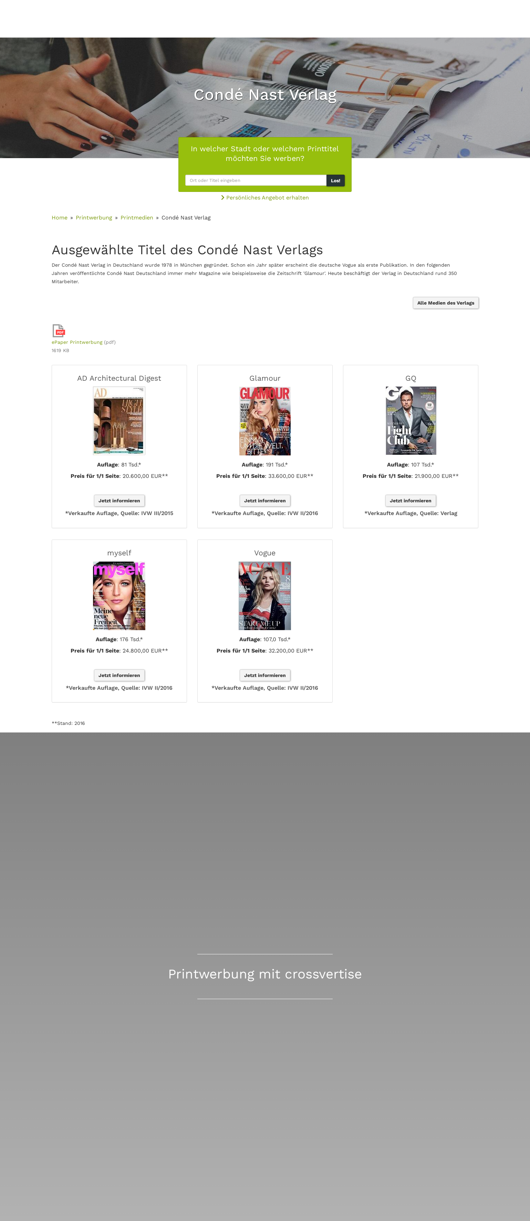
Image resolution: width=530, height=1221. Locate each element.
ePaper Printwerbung (77, 342)
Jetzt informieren (119, 500)
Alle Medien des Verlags (445, 303)
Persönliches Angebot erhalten (265, 197)
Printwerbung (94, 217)
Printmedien (137, 217)
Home (59, 217)
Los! (335, 180)
